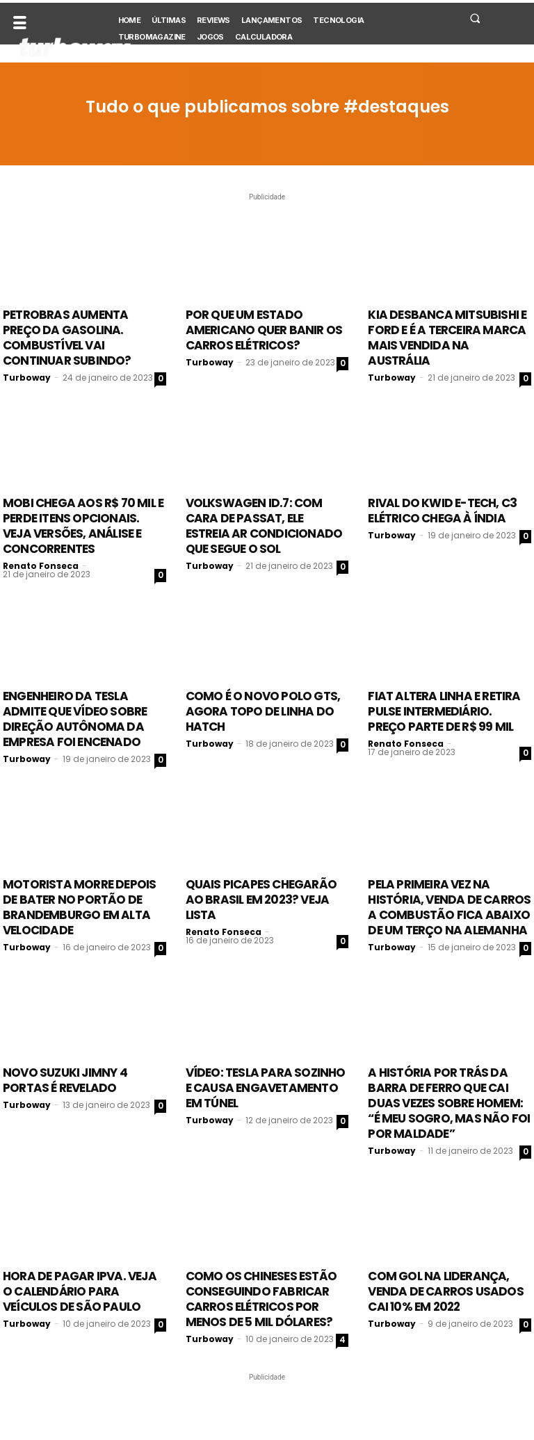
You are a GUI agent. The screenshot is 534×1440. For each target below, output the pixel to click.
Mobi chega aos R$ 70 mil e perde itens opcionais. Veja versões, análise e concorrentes (83, 526)
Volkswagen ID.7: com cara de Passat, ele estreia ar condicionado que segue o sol (264, 526)
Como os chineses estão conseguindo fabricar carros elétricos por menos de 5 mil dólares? (261, 1299)
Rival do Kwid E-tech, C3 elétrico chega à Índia (442, 511)
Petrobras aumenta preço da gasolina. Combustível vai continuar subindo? (67, 337)
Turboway (27, 377)
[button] (475, 18)
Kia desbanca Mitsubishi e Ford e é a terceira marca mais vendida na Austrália (447, 337)
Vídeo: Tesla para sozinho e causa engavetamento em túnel (266, 1087)
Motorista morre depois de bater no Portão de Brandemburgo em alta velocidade (79, 907)
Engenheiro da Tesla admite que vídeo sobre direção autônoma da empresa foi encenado (75, 719)
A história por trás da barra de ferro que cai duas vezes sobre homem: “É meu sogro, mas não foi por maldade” (449, 1103)
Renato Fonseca (41, 566)
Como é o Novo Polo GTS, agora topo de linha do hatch (263, 711)
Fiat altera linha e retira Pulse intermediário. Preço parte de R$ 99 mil (444, 711)
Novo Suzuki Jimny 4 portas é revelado (65, 1080)
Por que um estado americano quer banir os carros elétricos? (264, 330)
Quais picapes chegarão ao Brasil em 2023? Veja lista (261, 899)
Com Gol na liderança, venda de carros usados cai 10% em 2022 (445, 1291)
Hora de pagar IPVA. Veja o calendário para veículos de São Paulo (79, 1291)
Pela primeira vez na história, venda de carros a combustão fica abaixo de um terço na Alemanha (449, 907)
